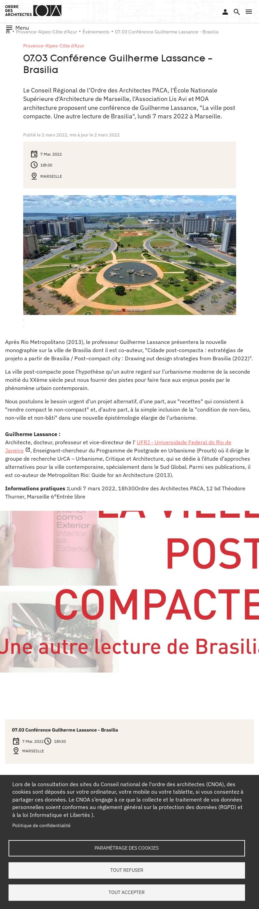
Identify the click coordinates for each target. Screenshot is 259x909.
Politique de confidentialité (41, 825)
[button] (249, 11)
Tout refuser (126, 870)
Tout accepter (127, 892)
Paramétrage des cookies (127, 848)
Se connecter (225, 12)
